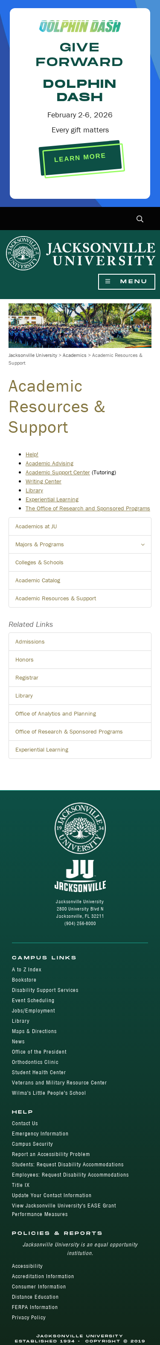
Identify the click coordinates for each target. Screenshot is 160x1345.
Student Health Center (39, 1072)
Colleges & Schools (39, 562)
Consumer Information (39, 1286)
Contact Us (25, 1123)
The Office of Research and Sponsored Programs (88, 508)
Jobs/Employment (33, 1010)
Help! (32, 454)
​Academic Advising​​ (49, 463)
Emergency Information (40, 1133)
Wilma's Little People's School (49, 1092)
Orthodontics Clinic (35, 1062)
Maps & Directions (34, 1031)
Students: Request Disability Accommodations (68, 1164)
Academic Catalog (37, 580)
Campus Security (32, 1143)
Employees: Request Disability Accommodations (70, 1174)
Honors (24, 659)
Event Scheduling (33, 1000)
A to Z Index (26, 969)
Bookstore (24, 979)
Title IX (21, 1185)
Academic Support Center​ (58, 472)
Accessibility (27, 1266)
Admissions (30, 641)
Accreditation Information (43, 1276)
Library (34, 490)
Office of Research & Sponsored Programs (69, 731)
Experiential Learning (52, 499)
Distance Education (35, 1296)
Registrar (26, 677)
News (18, 1041)
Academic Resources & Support (55, 598)
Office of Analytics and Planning (55, 713)
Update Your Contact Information (52, 1195)
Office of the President (39, 1051)
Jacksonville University (33, 355)
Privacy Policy (29, 1317)
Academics (75, 355)
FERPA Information (35, 1307)
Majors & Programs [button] (83, 547)
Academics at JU (36, 526)
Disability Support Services (45, 990)
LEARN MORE (80, 158)
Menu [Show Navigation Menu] (126, 282)
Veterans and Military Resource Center (59, 1082)
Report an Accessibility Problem (51, 1154)
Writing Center (43, 481)
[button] (140, 219)
